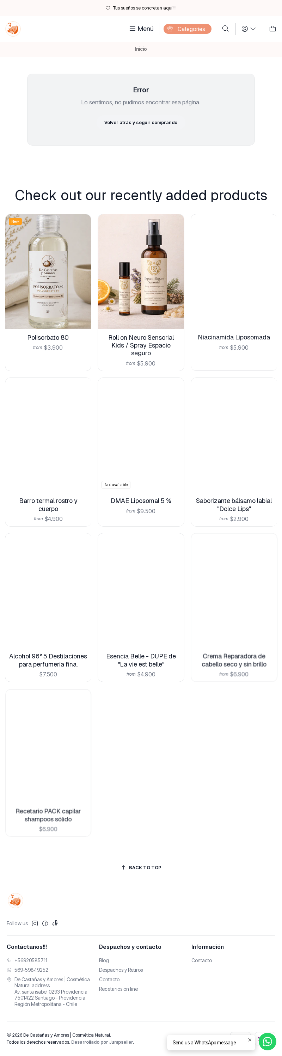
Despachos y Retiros (121, 970)
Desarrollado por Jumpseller (102, 1042)
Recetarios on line (118, 989)
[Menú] (141, 29)
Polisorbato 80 (48, 325)
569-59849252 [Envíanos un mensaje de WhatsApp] (27, 970)
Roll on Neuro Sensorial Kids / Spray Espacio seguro (141, 325)
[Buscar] (225, 29)
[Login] (249, 29)
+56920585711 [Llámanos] (27, 960)
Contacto (109, 979)
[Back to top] (141, 867)
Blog (104, 960)
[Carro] (273, 29)
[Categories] (188, 29)
